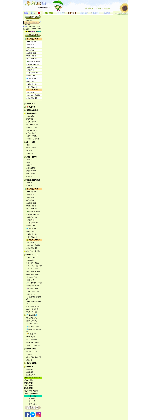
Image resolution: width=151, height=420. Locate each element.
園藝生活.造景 (30, 375)
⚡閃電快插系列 (31, 334)
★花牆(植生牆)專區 (32, 73)
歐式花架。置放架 (33, 251)
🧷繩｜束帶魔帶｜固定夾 (34, 283)
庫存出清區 (30, 104)
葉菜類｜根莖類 (31, 122)
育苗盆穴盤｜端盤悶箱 (33, 95)
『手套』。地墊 (31, 257)
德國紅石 (31, 26)
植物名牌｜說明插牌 (32, 274)
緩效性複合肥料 (31, 171)
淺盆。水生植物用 (31, 58)
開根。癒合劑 (30, 173)
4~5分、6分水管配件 (32, 342)
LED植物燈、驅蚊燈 (32, 309)
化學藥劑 (29, 185)
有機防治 (29, 182)
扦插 (24, 29)
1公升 (28, 145)
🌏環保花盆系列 (31, 78)
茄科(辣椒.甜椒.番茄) (32, 130)
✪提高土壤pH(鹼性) (31, 391)
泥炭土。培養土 (31, 148)
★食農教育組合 (31, 116)
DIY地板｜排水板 (31, 351)
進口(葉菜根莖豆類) (32, 124)
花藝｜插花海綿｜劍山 (33, 306)
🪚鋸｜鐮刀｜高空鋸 (32, 268)
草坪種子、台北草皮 (32, 139)
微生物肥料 (29, 165)
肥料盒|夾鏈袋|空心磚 (32, 285)
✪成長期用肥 (28, 383)
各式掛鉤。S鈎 (30, 294)
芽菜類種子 (29, 119)
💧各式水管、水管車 (32, 326)
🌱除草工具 (30, 260)
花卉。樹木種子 (31, 133)
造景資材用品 (31, 349)
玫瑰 (35, 28)
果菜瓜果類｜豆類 (31, 127)
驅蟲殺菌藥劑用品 (33, 180)
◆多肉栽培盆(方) (31, 87)
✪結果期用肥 (28, 388)
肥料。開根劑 (31, 157)
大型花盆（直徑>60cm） (33, 53)
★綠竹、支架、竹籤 (32, 291)
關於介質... (33, 401)
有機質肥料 (29, 159)
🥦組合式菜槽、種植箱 (33, 61)
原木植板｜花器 (31, 41)
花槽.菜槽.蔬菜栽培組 (32, 64)
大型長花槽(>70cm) (32, 67)
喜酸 (34, 26)
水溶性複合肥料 (31, 168)
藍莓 (37, 26)
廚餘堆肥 (29, 162)
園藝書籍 (29, 366)
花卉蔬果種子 (31, 113)
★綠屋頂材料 (30, 70)
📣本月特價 (30, 107)
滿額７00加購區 (32, 110)
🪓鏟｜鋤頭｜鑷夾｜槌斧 (34, 266)
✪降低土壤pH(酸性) (31, 393)
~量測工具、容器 (31, 277)
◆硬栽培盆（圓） (31, 84)
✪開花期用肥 (28, 385)
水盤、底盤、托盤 (31, 98)
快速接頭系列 (30, 337)
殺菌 (39, 26)
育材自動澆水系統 (31, 318)
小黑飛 (38, 28)
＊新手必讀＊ (33, 396)
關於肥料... (33, 399)
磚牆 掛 (27, 29)
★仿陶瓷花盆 (30, 44)
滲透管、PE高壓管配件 (33, 345)
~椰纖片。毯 (30, 280)
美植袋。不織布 (31, 81)
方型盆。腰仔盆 (31, 56)
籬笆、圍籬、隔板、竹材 (33, 357)
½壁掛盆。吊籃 (31, 75)
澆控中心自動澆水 (31, 321)
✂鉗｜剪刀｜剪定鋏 (32, 263)
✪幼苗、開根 (28, 380)
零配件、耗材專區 (31, 312)
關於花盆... (33, 404)
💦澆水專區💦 (31, 315)
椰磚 (33, 28)
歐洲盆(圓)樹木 (31, 50)
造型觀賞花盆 (30, 47)
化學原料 (29, 176)
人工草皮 (29, 354)
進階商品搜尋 (27, 24)
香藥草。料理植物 (31, 136)
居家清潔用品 (31, 363)
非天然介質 (29, 153)
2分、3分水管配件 (31, 339)
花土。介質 (30, 142)
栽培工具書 (29, 372)
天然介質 (29, 150)
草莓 (41, 28)
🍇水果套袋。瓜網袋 (32, 288)
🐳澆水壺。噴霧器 (32, 323)
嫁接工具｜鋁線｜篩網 (33, 271)
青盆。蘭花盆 (30, 92)
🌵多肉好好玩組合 (32, 89)
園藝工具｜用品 (32, 255)
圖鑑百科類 (29, 369)
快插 (26, 28)
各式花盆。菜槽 (32, 39)
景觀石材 (29, 360)
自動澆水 (29, 28)
